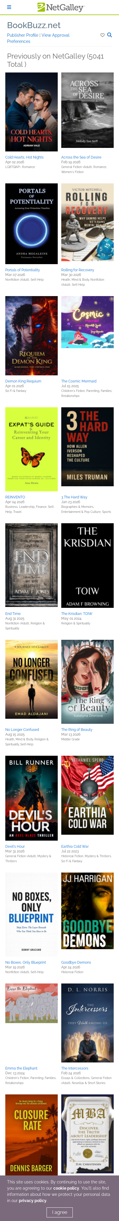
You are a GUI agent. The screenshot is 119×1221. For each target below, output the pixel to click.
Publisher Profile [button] (23, 35)
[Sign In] (9, 7)
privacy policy (33, 1200)
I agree (59, 1212)
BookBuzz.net (34, 25)
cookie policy (66, 1188)
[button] (102, 35)
